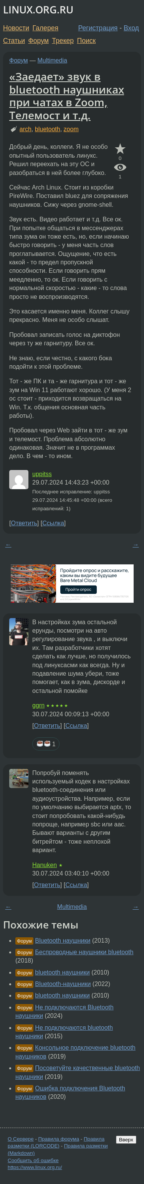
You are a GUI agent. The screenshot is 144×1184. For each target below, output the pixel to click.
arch (25, 129)
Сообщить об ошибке (33, 1160)
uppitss (42, 474)
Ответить (24, 523)
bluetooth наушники (62, 972)
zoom (71, 129)
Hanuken (44, 865)
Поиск (86, 41)
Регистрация (98, 28)
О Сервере (21, 1139)
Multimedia (52, 60)
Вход (131, 28)
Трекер (63, 41)
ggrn (38, 705)
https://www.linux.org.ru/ (35, 1167)
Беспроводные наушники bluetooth (84, 952)
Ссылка (53, 523)
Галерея (45, 28)
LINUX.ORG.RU (38, 9)
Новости (16, 28)
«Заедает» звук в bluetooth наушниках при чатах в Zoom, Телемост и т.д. (66, 95)
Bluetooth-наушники (63, 984)
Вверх (126, 1140)
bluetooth (47, 129)
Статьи (14, 41)
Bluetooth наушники (62, 940)
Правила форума (58, 1139)
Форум (38, 41)
